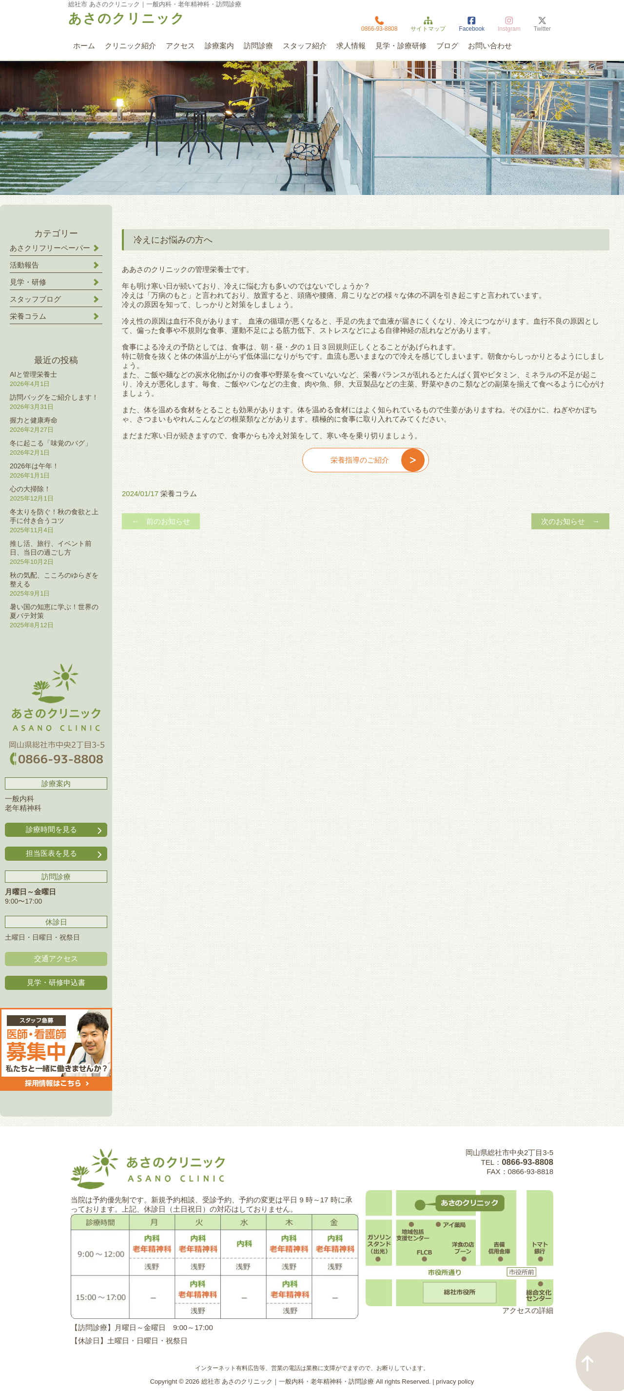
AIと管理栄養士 (33, 374)
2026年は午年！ (34, 466)
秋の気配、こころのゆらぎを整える (54, 579)
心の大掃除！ (30, 489)
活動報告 (24, 265)
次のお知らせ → (570, 521)
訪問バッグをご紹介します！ (54, 397)
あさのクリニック (126, 18)
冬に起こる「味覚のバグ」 (51, 443)
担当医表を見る (65, 853)
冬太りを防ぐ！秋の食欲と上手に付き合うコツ (54, 516)
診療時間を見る (65, 829)
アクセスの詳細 (527, 1310)
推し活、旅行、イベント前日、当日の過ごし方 (51, 548)
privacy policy (455, 1381)
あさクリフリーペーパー (50, 248)
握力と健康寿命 (34, 420)
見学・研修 (28, 282)
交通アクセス (56, 958)
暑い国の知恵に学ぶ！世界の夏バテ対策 (54, 611)
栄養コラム (178, 493)
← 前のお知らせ (161, 521)
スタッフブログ (35, 299)
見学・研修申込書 (56, 982)
